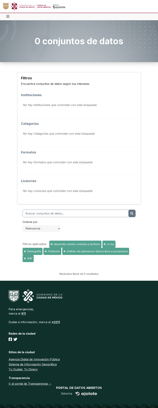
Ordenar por (30, 221)
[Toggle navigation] (8, 16)
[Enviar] (131, 213)
